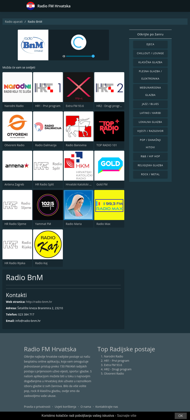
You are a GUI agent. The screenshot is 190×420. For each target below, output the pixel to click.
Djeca (150, 44)
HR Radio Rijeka (14, 263)
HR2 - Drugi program (110, 106)
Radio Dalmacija (45, 145)
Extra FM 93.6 (75, 106)
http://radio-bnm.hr (39, 302)
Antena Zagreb (14, 184)
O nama (86, 407)
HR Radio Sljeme (15, 224)
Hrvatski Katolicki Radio (81, 184)
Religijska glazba (150, 165)
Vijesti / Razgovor (150, 131)
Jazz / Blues (150, 104)
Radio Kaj (41, 263)
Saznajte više (126, 415)
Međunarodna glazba (150, 91)
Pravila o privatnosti (37, 407)
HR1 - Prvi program (47, 106)
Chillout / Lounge (150, 53)
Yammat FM (43, 224)
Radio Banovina (76, 145)
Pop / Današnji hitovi (150, 143)
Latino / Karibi (150, 113)
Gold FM (101, 184)
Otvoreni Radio (14, 145)
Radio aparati (14, 22)
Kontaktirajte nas (106, 407)
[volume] (80, 56)
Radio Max (103, 224)
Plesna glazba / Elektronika (150, 75)
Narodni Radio (14, 106)
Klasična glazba (150, 62)
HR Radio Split (44, 184)
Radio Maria (74, 224)
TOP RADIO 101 (106, 145)
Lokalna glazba (150, 122)
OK (180, 416)
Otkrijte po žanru (150, 34)
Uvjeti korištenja (65, 407)
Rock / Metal (150, 174)
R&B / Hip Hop (150, 156)
